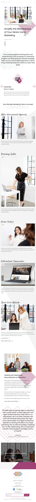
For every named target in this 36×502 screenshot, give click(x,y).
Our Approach (4, 338)
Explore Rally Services (6, 341)
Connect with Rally (10, 457)
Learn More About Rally (11, 401)
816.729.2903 (18, 485)
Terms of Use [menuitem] (11, 499)
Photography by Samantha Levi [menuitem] (27, 499)
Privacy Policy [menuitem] (6, 499)
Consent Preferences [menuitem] (17, 499)
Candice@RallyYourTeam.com (18, 486)
